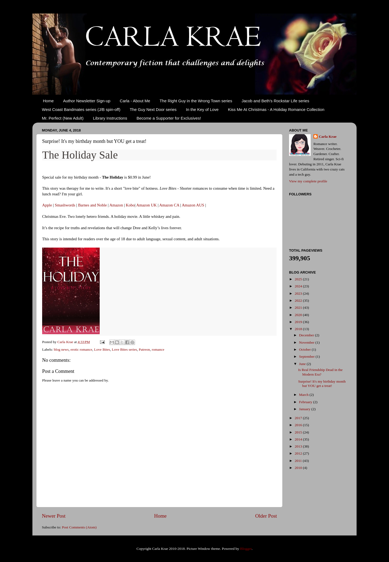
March (304, 395)
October (305, 349)
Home (48, 100)
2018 (299, 329)
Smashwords (65, 205)
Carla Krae (328, 136)
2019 (299, 322)
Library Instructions (110, 118)
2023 (299, 293)
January (305, 409)
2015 (299, 432)
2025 (299, 279)
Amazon (116, 205)
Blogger (246, 549)
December (307, 335)
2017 (299, 418)
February (306, 402)
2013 (299, 446)
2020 (299, 315)
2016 (299, 425)
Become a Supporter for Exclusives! (168, 118)
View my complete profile (308, 181)
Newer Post (54, 516)
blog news (61, 349)
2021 (299, 307)
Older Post (266, 516)
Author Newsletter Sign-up (86, 100)
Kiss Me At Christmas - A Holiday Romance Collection (276, 109)
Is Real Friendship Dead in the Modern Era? (320, 372)
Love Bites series (124, 349)
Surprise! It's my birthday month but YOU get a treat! (322, 383)
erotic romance (81, 349)
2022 (299, 300)
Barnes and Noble (92, 205)
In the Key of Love (202, 109)
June (303, 364)
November (307, 342)
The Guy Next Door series (153, 109)
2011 (299, 461)
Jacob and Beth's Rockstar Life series (275, 100)
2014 (299, 439)
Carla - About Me (135, 100)
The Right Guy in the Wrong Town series (196, 100)
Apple (47, 205)
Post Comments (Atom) (79, 527)
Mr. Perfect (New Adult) (62, 118)
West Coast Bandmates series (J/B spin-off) (81, 109)
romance (158, 349)
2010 (299, 468)
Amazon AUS (193, 205)
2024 (299, 286)
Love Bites (102, 349)
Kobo (130, 205)
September (307, 356)
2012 (299, 453)
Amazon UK (146, 205)
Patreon (144, 349)
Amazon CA (169, 205)
